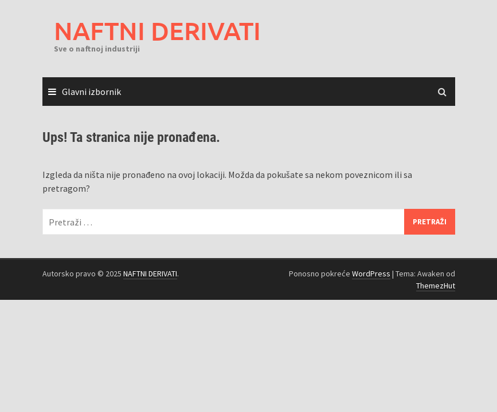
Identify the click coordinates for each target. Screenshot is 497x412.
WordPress (371, 273)
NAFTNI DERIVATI (157, 30)
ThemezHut (435, 285)
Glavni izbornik (91, 91)
